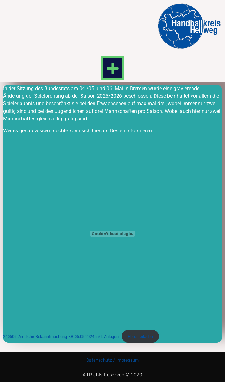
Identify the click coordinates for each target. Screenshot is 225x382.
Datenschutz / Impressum (112, 360)
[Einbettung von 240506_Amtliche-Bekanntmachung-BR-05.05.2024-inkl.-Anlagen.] (112, 233)
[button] (112, 68)
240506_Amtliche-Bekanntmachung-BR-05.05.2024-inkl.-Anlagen (61, 336)
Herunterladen (140, 336)
